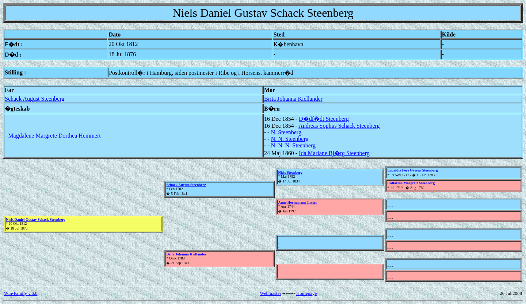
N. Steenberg (286, 132)
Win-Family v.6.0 (20, 293)
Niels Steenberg (290, 172)
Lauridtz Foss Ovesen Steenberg (412, 170)
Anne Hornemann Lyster (297, 202)
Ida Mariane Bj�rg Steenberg (334, 153)
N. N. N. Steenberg (293, 145)
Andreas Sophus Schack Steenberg (339, 126)
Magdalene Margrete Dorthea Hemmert (54, 135)
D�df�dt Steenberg (324, 119)
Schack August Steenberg (34, 99)
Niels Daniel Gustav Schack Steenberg (35, 220)
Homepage (306, 293)
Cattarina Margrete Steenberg (411, 183)
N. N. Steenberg (290, 139)
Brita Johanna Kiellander (293, 99)
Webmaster (270, 293)
